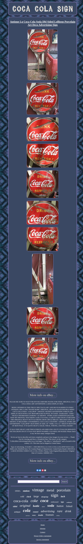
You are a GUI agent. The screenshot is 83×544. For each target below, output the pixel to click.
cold (22, 496)
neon (34, 515)
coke (34, 500)
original (25, 505)
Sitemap (42, 528)
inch (63, 496)
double (40, 515)
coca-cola (20, 501)
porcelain (64, 490)
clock (29, 497)
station (26, 490)
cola (26, 510)
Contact (42, 532)
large (36, 496)
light (62, 502)
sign (54, 495)
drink (68, 511)
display (44, 497)
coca (44, 500)
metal (50, 490)
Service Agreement (42, 539)
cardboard (69, 502)
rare (59, 511)
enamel (35, 512)
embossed (54, 502)
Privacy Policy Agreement (42, 536)
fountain (50, 514)
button (60, 505)
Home (43, 525)
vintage (38, 490)
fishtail (69, 506)
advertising (48, 511)
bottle (36, 505)
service (28, 515)
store (43, 506)
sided (15, 506)
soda (50, 505)
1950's (17, 491)
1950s (57, 515)
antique (17, 512)
